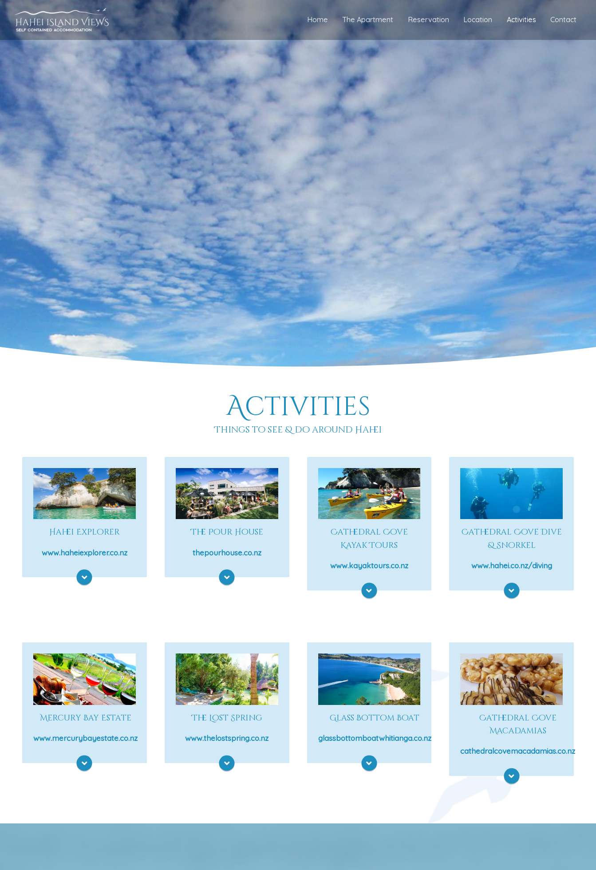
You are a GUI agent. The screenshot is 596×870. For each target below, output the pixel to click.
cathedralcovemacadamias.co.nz (517, 755)
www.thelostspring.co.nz (226, 741)
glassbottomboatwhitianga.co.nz (374, 741)
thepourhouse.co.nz (227, 553)
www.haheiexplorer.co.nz (84, 553)
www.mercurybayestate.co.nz (85, 741)
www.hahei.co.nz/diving (511, 567)
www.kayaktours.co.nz (369, 567)
